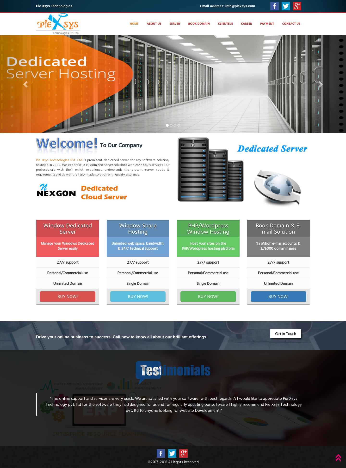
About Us (154, 24)
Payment (267, 24)
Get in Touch (285, 333)
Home (134, 24)
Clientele (225, 24)
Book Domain (199, 24)
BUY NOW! (67, 296)
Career (246, 24)
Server (175, 24)
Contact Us (291, 24)
